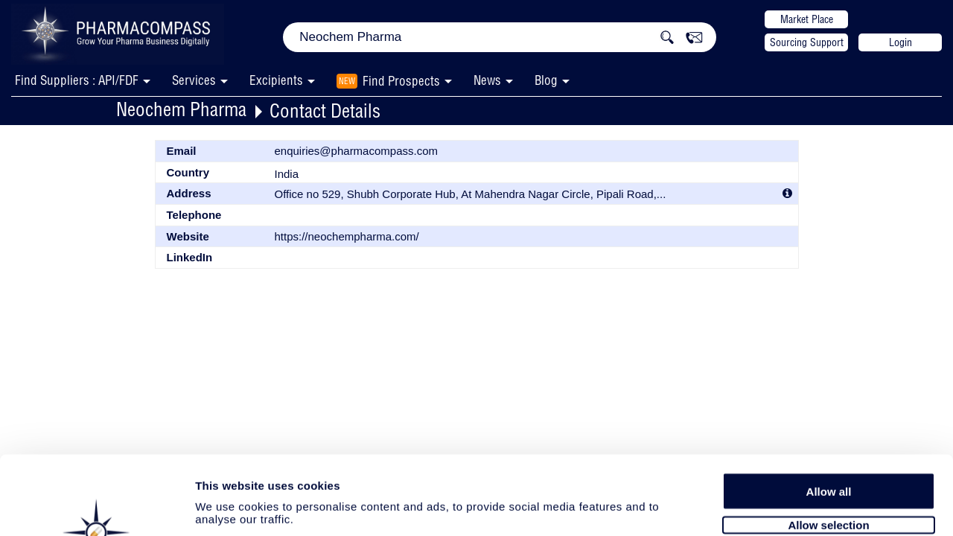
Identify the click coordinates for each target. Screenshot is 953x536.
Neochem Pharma (181, 109)
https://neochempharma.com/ (347, 236)
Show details (781, 507)
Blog (546, 80)
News (487, 80)
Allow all (829, 411)
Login (900, 42)
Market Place (806, 19)
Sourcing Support (807, 42)
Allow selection (828, 444)
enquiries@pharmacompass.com (357, 150)
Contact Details (325, 110)
